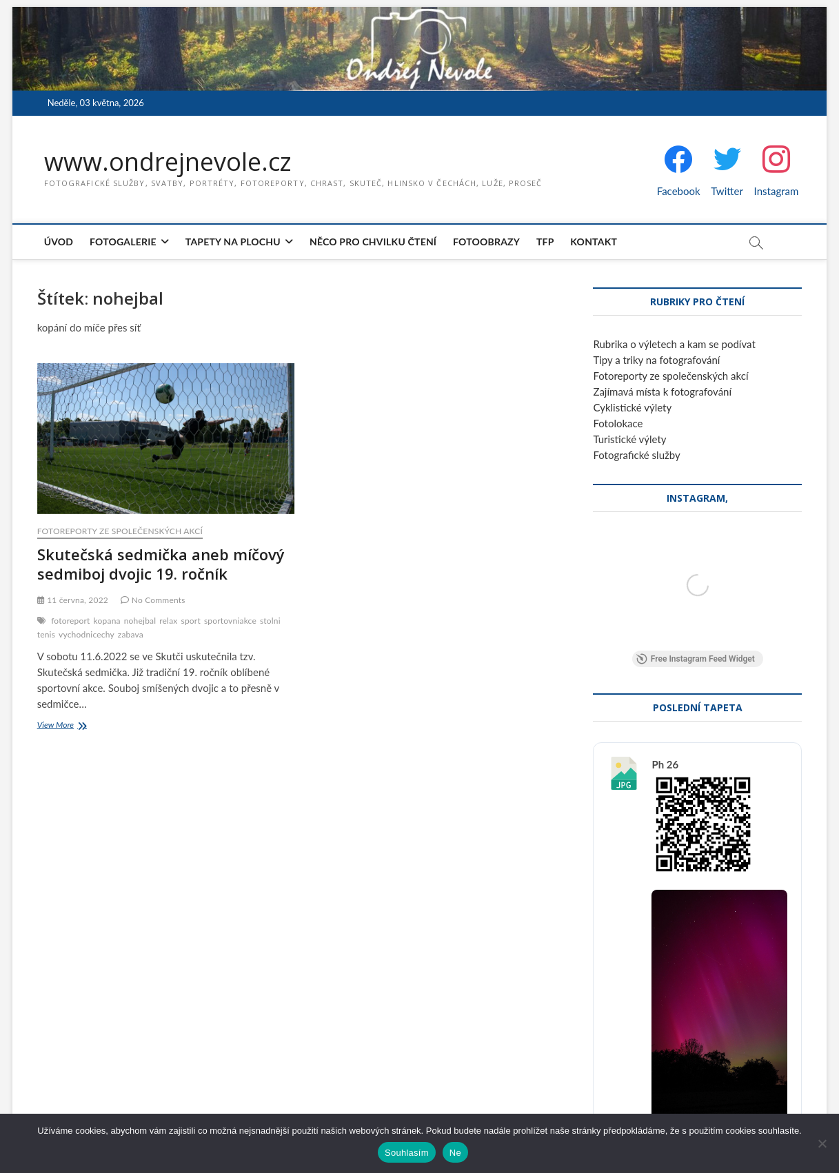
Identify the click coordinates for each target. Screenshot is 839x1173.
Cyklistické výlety (632, 407)
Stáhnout (682, 996)
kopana (107, 620)
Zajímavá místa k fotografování (662, 391)
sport (190, 620)
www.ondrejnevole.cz (168, 162)
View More (72, 726)
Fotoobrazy (486, 241)
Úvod (59, 241)
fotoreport (70, 620)
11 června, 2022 (72, 600)
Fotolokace (618, 423)
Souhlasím (407, 1153)
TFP (545, 241)
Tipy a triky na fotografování (656, 360)
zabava (130, 634)
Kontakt (593, 241)
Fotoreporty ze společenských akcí (120, 531)
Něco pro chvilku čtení (373, 241)
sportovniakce (230, 620)
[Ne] (822, 1143)
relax (168, 620)
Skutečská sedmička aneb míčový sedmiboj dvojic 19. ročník (161, 564)
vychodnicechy (86, 634)
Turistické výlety (629, 439)
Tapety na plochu (233, 241)
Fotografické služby (636, 455)
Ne (455, 1153)
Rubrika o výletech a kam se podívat (674, 344)
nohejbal (140, 620)
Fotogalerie (123, 241)
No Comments (153, 600)
